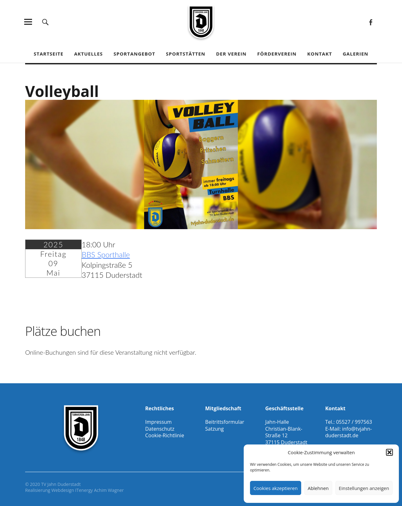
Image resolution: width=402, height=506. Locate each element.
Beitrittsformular (224, 421)
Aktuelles (88, 54)
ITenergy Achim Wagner (99, 490)
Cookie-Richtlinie (164, 435)
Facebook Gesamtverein (370, 22)
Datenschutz (159, 428)
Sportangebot (134, 54)
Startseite (48, 54)
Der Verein (231, 54)
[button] (389, 452)
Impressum (158, 421)
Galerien (355, 54)
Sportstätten (185, 54)
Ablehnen (318, 488)
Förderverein (276, 54)
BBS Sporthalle (106, 254)
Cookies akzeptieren (275, 488)
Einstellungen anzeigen (364, 488)
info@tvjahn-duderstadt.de (348, 432)
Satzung (214, 428)
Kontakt (319, 54)
